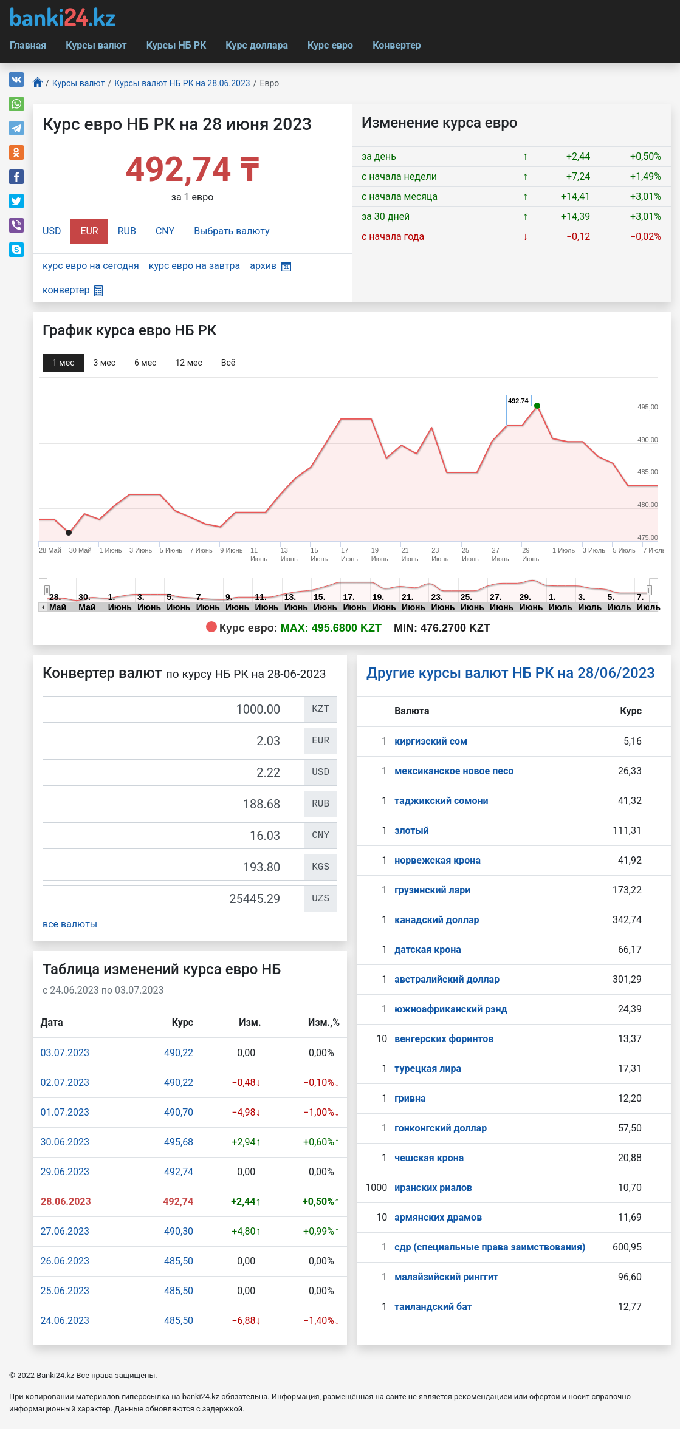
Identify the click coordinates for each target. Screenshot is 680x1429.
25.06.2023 (65, 1291)
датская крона (427, 949)
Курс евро (330, 45)
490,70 (178, 1112)
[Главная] (38, 83)
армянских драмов (438, 1217)
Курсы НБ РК (176, 45)
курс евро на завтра (194, 265)
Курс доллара (256, 45)
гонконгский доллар (440, 1128)
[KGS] (173, 867)
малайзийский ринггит (446, 1277)
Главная (28, 45)
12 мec (188, 362)
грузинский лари (432, 890)
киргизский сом (430, 741)
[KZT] (173, 709)
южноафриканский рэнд (450, 1009)
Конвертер (397, 45)
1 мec (63, 362)
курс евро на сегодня (91, 265)
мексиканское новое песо (453, 771)
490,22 (178, 1053)
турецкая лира (427, 1068)
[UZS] (173, 898)
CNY (165, 231)
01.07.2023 (65, 1112)
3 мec (104, 362)
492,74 (178, 1172)
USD (52, 231)
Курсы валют (96, 45)
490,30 (178, 1231)
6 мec (145, 362)
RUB (127, 231)
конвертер (73, 290)
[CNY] (173, 835)
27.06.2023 (65, 1231)
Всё (228, 362)
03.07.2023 (65, 1053)
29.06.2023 (65, 1172)
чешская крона (429, 1158)
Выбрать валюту (232, 231)
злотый (411, 830)
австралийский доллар (447, 979)
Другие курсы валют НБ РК (510, 672)
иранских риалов (433, 1187)
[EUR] (173, 741)
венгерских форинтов (443, 1039)
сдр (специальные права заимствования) (489, 1247)
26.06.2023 (65, 1261)
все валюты (70, 924)
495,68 (178, 1142)
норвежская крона (437, 860)
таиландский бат (433, 1306)
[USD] (173, 772)
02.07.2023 (65, 1082)
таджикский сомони (441, 801)
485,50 (178, 1261)
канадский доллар (436, 920)
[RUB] (173, 804)
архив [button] (270, 265)
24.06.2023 (65, 1320)
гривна (409, 1098)
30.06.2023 (65, 1142)
